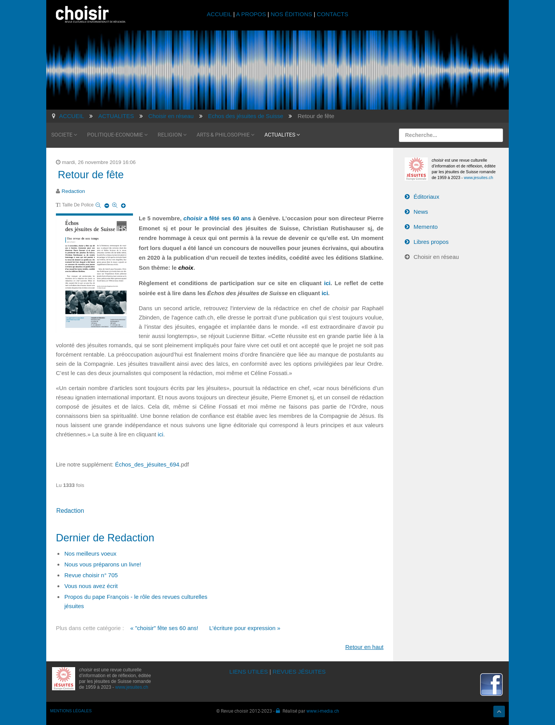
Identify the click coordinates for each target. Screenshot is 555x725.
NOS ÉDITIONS (291, 14)
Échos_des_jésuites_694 (147, 464)
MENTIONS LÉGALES (71, 710)
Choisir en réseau (436, 256)
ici (327, 283)
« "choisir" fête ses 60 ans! (164, 628)
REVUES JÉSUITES (299, 671)
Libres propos (431, 241)
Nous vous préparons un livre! (102, 564)
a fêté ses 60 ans (217, 218)
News (421, 211)
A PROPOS (251, 14)
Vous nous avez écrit (91, 586)
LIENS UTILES (248, 671)
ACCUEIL (220, 14)
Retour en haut (364, 647)
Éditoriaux (426, 196)
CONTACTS (332, 14)
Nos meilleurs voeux (90, 553)
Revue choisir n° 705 (91, 575)
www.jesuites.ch (478, 177)
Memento (426, 226)
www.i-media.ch (322, 711)
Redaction (73, 191)
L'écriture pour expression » (245, 628)
